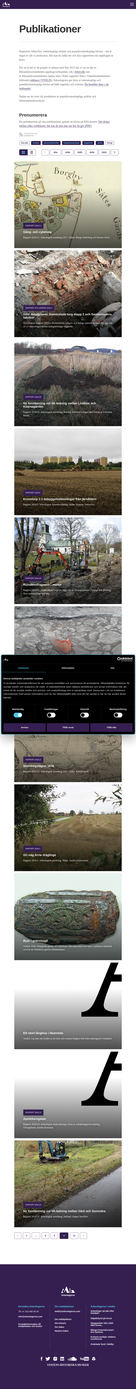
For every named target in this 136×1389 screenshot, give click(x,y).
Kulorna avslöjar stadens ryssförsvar (103, 1338)
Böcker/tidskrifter (51, 143)
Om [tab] (112, 668)
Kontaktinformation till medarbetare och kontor (30, 1325)
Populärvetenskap (71, 143)
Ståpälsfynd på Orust (101, 1318)
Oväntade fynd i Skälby (102, 1344)
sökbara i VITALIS (40, 80)
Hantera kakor (62, 1331)
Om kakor (59, 1327)
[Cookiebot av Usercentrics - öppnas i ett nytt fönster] (119, 659)
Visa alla (24, 143)
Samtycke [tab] (23, 668)
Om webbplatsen (63, 1319)
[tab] (67, 152)
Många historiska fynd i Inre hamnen (102, 1331)
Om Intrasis (60, 1323)
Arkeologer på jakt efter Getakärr (102, 1312)
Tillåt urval (68, 727)
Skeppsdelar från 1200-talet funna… (102, 1324)
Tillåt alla (111, 727)
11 (74, 1235)
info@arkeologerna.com (30, 1317)
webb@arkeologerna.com (67, 1311)
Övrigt (109, 143)
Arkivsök (80, 71)
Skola (99, 143)
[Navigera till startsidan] (68, 1295)
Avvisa (24, 727)
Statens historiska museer (68, 1364)
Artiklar (36, 143)
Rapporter (88, 143)
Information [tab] (68, 668)
